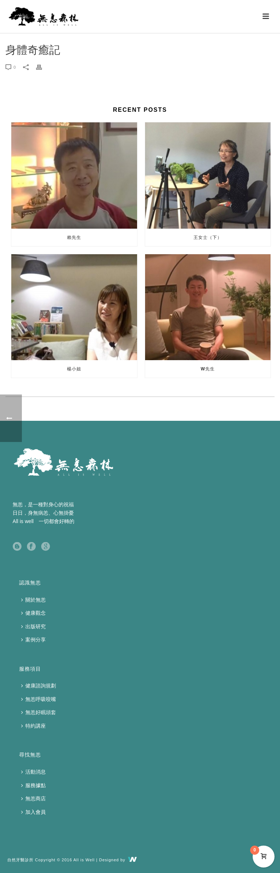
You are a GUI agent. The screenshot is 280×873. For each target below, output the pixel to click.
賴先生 (74, 237)
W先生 (208, 368)
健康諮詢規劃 (38, 686)
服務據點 (33, 785)
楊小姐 (74, 368)
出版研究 (33, 626)
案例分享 (33, 640)
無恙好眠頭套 (38, 712)
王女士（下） (208, 237)
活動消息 (33, 772)
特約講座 (33, 726)
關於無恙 (33, 600)
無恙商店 (33, 798)
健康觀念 (33, 613)
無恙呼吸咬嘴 (38, 699)
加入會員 (33, 812)
